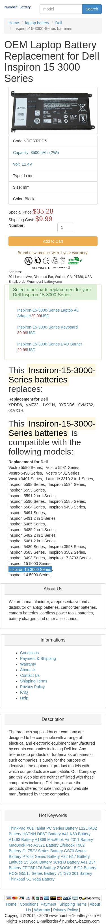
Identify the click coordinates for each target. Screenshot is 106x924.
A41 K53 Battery (76, 834)
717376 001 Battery (75, 873)
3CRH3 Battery (66, 862)
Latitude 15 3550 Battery (30, 862)
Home (11, 904)
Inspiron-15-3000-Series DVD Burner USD (49, 347)
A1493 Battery (21, 839)
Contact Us (30, 675)
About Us (28, 670)
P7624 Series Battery (41, 856)
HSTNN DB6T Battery (41, 834)
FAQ (24, 692)
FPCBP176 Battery (39, 868)
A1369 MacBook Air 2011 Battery (64, 839)
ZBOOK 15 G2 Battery (76, 868)
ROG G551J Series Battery (33, 873)
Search (92, 9)
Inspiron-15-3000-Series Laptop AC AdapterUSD (48, 313)
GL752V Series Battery (42, 851)
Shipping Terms (33, 681)
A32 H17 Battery (75, 856)
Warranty (28, 664)
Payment (48, 904)
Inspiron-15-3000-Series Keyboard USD (47, 330)
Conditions (29, 653)
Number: (16, 225)
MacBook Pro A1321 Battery (34, 845)
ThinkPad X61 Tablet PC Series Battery (43, 828)
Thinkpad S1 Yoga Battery (32, 879)
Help (24, 698)
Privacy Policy (32, 686)
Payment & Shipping (38, 658)
